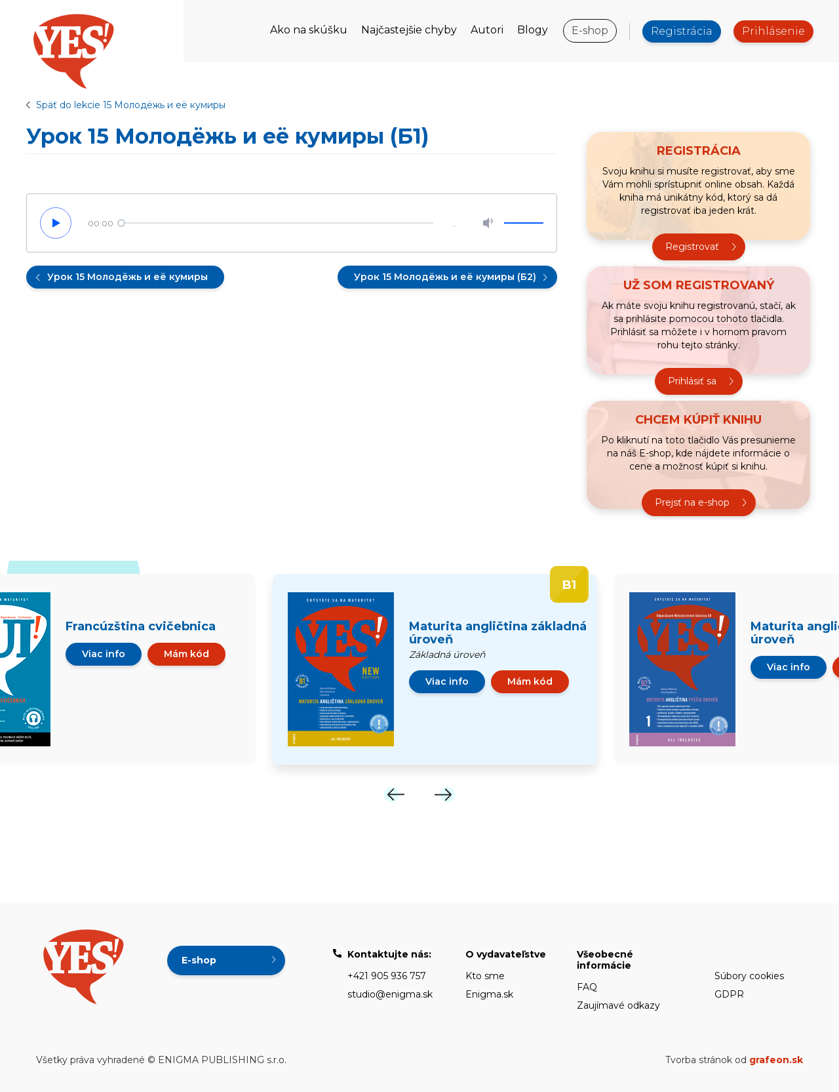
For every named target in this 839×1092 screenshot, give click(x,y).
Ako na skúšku (308, 30)
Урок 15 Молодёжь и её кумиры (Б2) (445, 277)
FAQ (587, 987)
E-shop (590, 30)
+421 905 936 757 (386, 976)
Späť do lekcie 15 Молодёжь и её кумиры (130, 105)
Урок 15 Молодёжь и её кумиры (127, 277)
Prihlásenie (773, 31)
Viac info (103, 654)
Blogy (532, 30)
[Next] (444, 794)
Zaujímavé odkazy (618, 1005)
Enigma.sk (489, 994)
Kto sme (485, 976)
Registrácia (681, 31)
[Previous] (394, 794)
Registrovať (692, 247)
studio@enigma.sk (390, 994)
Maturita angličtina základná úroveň (498, 633)
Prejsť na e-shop (692, 502)
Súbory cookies (749, 976)
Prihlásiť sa (692, 381)
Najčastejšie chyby (409, 30)
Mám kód (186, 654)
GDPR (729, 994)
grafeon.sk (776, 1060)
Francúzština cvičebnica (141, 626)
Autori (487, 30)
